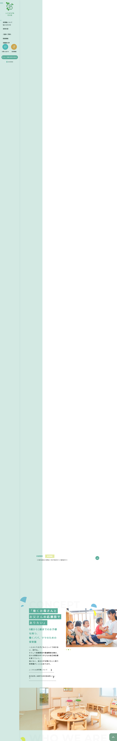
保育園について (7, 21)
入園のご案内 (7, 32)
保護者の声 (6, 40)
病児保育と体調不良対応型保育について (46, 678)
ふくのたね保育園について (40, 670)
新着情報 (5, 36)
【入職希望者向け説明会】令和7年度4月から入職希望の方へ (54, 560)
